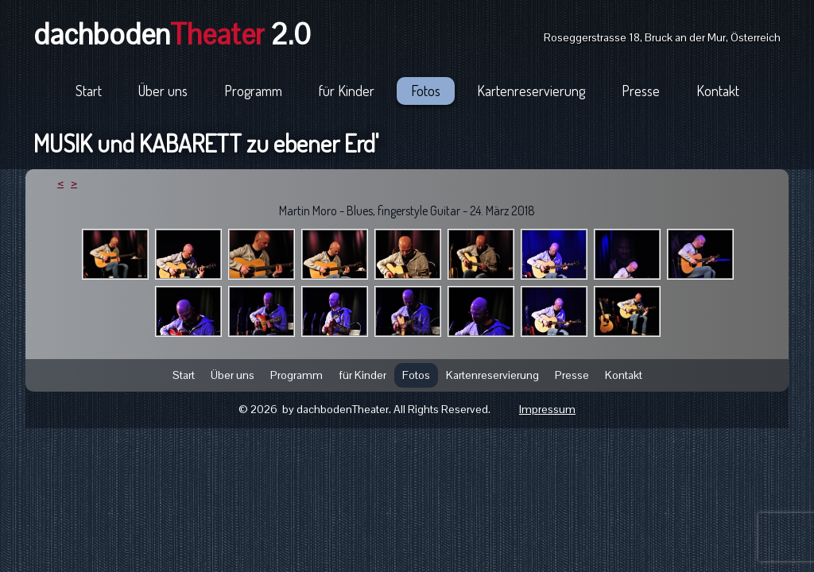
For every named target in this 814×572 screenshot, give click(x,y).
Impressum (547, 409)
